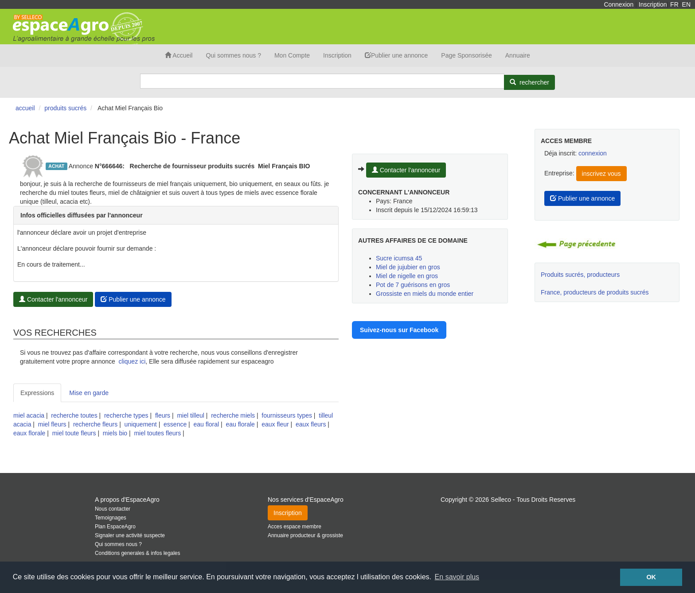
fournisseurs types (287, 415)
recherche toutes (74, 415)
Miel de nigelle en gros (407, 275)
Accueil (178, 55)
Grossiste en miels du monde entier (424, 293)
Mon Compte (292, 55)
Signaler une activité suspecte (130, 535)
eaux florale (29, 433)
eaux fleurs (311, 424)
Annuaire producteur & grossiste (305, 535)
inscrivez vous (601, 173)
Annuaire (517, 55)
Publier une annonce (396, 55)
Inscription (653, 4)
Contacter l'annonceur (53, 299)
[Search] (322, 81)
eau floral (206, 424)
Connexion (618, 4)
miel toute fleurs (74, 433)
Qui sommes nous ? (233, 55)
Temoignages (110, 518)
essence (175, 424)
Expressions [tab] (37, 392)
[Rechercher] (529, 82)
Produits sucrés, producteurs (580, 274)
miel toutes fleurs (157, 433)
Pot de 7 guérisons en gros (413, 284)
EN (686, 4)
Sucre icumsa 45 (399, 258)
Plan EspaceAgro (115, 526)
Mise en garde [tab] (89, 392)
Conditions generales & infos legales (137, 553)
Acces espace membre (294, 526)
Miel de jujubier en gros (408, 267)
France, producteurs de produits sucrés (595, 292)
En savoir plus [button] (457, 577)
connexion (592, 153)
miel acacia (28, 415)
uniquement (141, 424)
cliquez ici (132, 361)
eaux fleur (275, 424)
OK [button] (651, 577)
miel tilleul (190, 415)
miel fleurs (52, 424)
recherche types (126, 415)
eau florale (240, 424)
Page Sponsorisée (466, 55)
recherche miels (233, 415)
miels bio (115, 433)
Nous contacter (112, 509)
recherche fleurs (95, 424)
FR (674, 4)
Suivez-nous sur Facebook (399, 329)
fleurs (162, 415)
